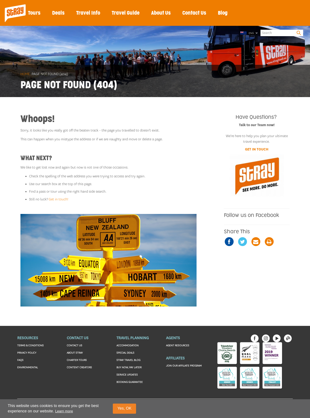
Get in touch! (58, 199)
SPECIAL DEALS (125, 353)
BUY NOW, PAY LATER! (129, 367)
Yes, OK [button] (124, 408)
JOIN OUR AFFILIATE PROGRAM (184, 365)
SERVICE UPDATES (127, 374)
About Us (161, 13)
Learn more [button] (64, 411)
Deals (58, 13)
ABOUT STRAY (75, 353)
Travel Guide (126, 13)
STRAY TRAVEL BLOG (128, 360)
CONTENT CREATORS (79, 367)
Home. (25, 74)
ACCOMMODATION (127, 345)
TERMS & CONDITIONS (30, 345)
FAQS (20, 360)
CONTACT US (74, 345)
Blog (223, 13)
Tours (34, 13)
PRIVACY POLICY (26, 353)
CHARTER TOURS (77, 360)
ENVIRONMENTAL (27, 367)
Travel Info (88, 13)
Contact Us (194, 13)
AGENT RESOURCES (177, 345)
